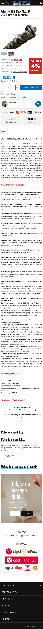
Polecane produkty (12, 432)
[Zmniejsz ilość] (13, 87)
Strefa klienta (21, 592)
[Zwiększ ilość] (3, 87)
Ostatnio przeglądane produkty (19, 466)
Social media (21, 612)
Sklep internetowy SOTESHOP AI (33, 627)
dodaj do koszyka (31, 88)
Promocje (21, 599)
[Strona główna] (21, 3)
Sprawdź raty (11, 122)
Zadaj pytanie (9, 456)
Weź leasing (32, 122)
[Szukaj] (7, 3)
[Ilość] (8, 87)
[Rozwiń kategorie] (2, 3)
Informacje (21, 585)
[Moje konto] (41, 3)
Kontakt (6, 606)
